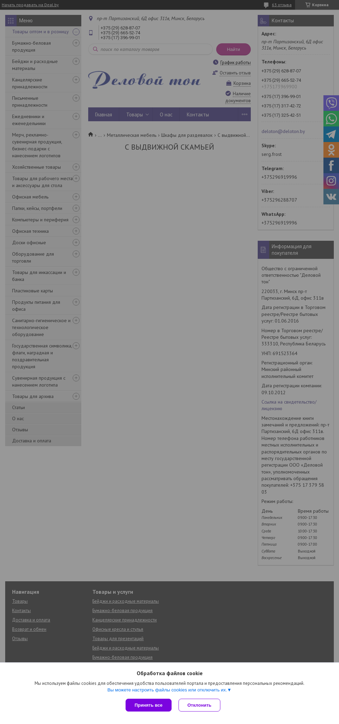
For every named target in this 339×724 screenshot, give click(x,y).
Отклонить (199, 705)
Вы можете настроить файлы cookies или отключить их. (167, 689)
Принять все (149, 705)
